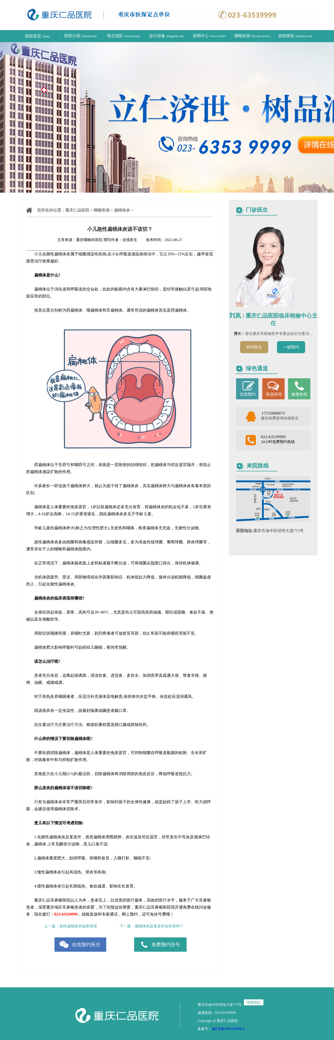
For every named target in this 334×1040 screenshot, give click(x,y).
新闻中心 (209, 36)
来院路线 (295, 36)
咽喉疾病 (252, 36)
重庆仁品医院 (77, 210)
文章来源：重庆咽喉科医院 (79, 240)
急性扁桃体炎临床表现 (78, 926)
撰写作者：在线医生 (120, 240)
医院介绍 (80, 36)
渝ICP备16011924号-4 (228, 1029)
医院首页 (37, 36)
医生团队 (123, 36)
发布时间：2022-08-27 (160, 240)
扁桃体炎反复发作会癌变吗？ (159, 926)
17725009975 (273, 413)
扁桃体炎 (122, 210)
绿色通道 (257, 368)
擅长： (239, 334)
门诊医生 (257, 210)
